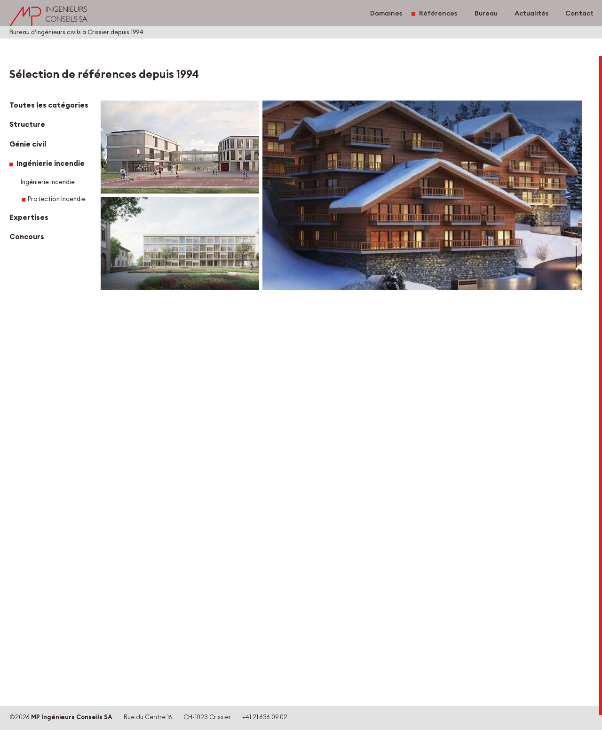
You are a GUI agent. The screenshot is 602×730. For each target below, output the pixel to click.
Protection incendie (57, 198)
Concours (26, 236)
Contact (579, 13)
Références (438, 13)
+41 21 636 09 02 (264, 717)
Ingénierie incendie (50, 163)
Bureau (486, 13)
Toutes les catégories (48, 105)
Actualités (531, 13)
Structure (27, 124)
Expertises (28, 217)
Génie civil (27, 144)
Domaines (388, 13)
